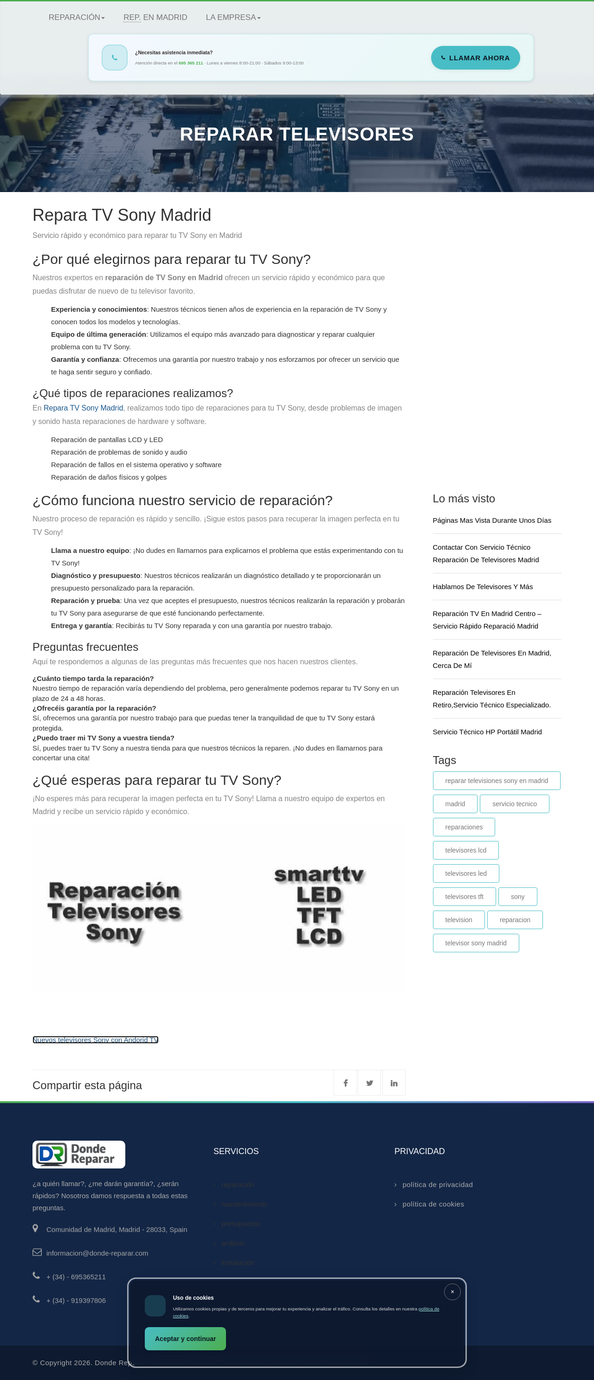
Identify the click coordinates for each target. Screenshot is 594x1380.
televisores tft (465, 896)
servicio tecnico (514, 804)
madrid (455, 804)
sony (518, 896)
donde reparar (120, 1363)
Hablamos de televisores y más (483, 587)
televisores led (466, 873)
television (459, 920)
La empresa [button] (233, 17)
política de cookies (429, 1204)
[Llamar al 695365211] (123, 1282)
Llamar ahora (479, 58)
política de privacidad (433, 1184)
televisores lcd (466, 850)
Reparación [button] (77, 17)
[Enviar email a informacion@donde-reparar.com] (123, 1258)
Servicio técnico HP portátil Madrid (487, 732)
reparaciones (464, 827)
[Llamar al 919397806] (123, 1306)
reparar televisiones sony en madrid (497, 780)
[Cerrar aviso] (452, 1292)
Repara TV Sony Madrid (83, 408)
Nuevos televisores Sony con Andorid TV (95, 1040)
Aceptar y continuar (185, 1338)
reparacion (515, 920)
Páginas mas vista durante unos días (492, 520)
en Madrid (155, 17)
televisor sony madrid (476, 943)
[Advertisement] (502, 340)
